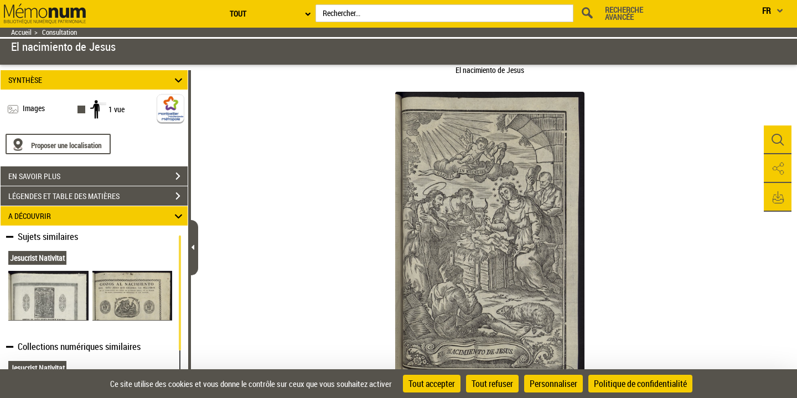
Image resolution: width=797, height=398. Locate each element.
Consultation (59, 32)
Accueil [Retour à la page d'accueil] (21, 32)
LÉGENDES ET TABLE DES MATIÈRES (98, 196)
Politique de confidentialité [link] (640, 384)
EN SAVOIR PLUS (98, 176)
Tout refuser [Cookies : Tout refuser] (492, 384)
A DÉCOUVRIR (97, 216)
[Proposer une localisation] (58, 144)
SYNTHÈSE (97, 80)
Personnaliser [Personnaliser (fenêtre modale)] (553, 384)
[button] (777, 139)
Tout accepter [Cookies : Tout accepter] (431, 384)
